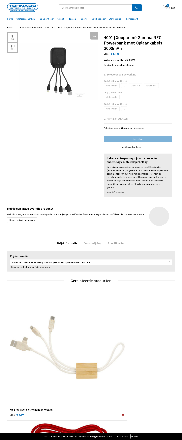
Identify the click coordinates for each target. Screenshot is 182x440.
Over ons (57, 383)
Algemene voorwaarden (147, 383)
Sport (84, 18)
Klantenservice (102, 388)
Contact (99, 383)
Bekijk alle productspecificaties (120, 65)
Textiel (60, 18)
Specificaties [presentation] (114, 244)
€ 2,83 (142, 341)
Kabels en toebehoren (31, 27)
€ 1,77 (100, 337)
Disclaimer (141, 392)
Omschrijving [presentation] (92, 244)
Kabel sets (50, 27)
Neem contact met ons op (22, 220)
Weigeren (134, 436)
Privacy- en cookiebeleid (148, 388)
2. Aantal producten (116, 118)
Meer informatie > (115, 192)
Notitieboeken (99, 18)
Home (10, 18)
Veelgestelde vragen (63, 388)
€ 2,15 (59, 337)
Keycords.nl (132, 18)
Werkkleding (115, 18)
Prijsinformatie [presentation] (69, 244)
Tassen (72, 18)
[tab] (69, 244)
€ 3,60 (17, 341)
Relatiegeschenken (25, 18)
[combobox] (96, 7)
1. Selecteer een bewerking (120, 74)
